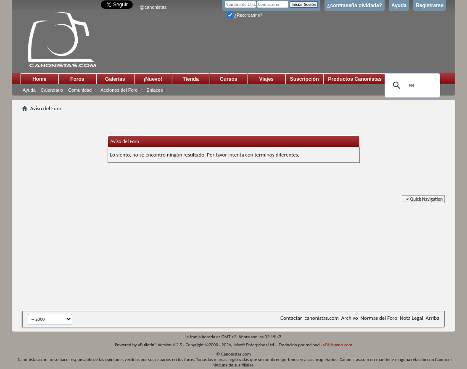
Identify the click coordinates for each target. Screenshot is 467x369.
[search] (411, 85)
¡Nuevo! (152, 79)
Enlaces (154, 90)
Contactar (291, 318)
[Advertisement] (228, 254)
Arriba (433, 318)
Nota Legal (411, 318)
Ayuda (398, 5)
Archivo (349, 318)
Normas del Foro (379, 318)
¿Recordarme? (244, 15)
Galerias (115, 79)
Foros (77, 79)
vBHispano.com (337, 345)
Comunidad (80, 90)
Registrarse (429, 5)
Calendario (52, 90)
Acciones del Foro (118, 90)
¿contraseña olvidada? (354, 5)
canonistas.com (321, 318)
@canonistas (153, 7)
